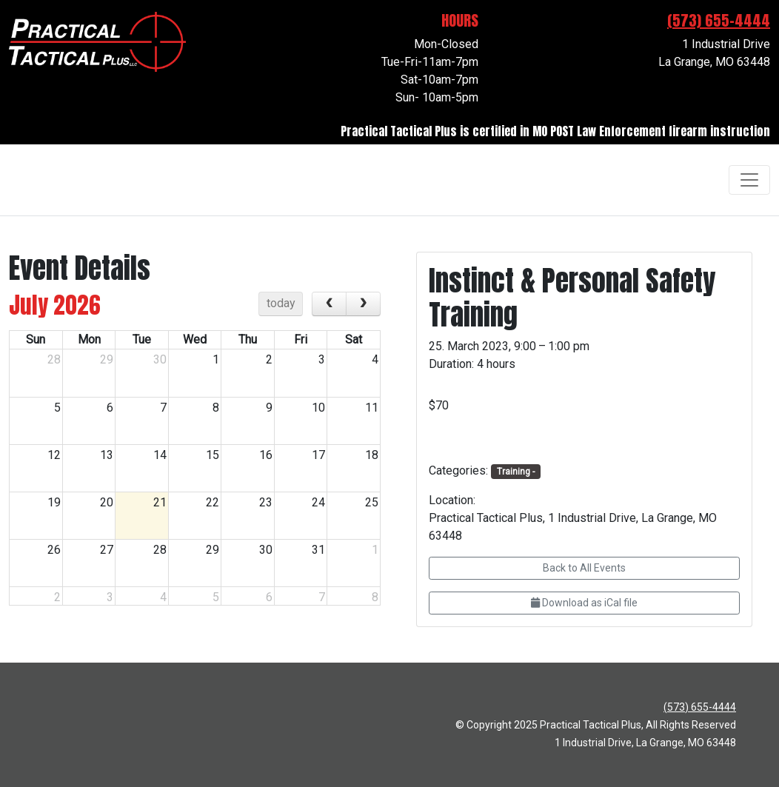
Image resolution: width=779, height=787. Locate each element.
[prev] (329, 304)
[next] (363, 304)
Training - (516, 471)
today (281, 303)
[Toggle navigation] (749, 180)
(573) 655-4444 (718, 20)
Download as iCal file (584, 603)
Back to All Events (584, 568)
